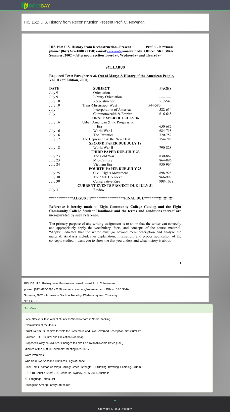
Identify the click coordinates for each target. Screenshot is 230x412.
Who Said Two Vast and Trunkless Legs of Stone (55, 361)
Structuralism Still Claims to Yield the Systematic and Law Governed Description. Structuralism (83, 331)
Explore (65, 5)
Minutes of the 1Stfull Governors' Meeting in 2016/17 (57, 349)
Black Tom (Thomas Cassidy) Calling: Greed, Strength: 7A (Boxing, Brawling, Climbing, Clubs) (83, 367)
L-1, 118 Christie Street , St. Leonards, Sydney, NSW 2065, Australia (67, 373)
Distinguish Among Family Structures (47, 384)
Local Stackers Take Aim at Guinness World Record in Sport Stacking (67, 319)
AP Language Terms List (40, 379)
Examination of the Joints (40, 325)
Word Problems (34, 355)
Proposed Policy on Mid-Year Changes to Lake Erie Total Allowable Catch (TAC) (74, 343)
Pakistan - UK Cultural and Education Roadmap (54, 337)
